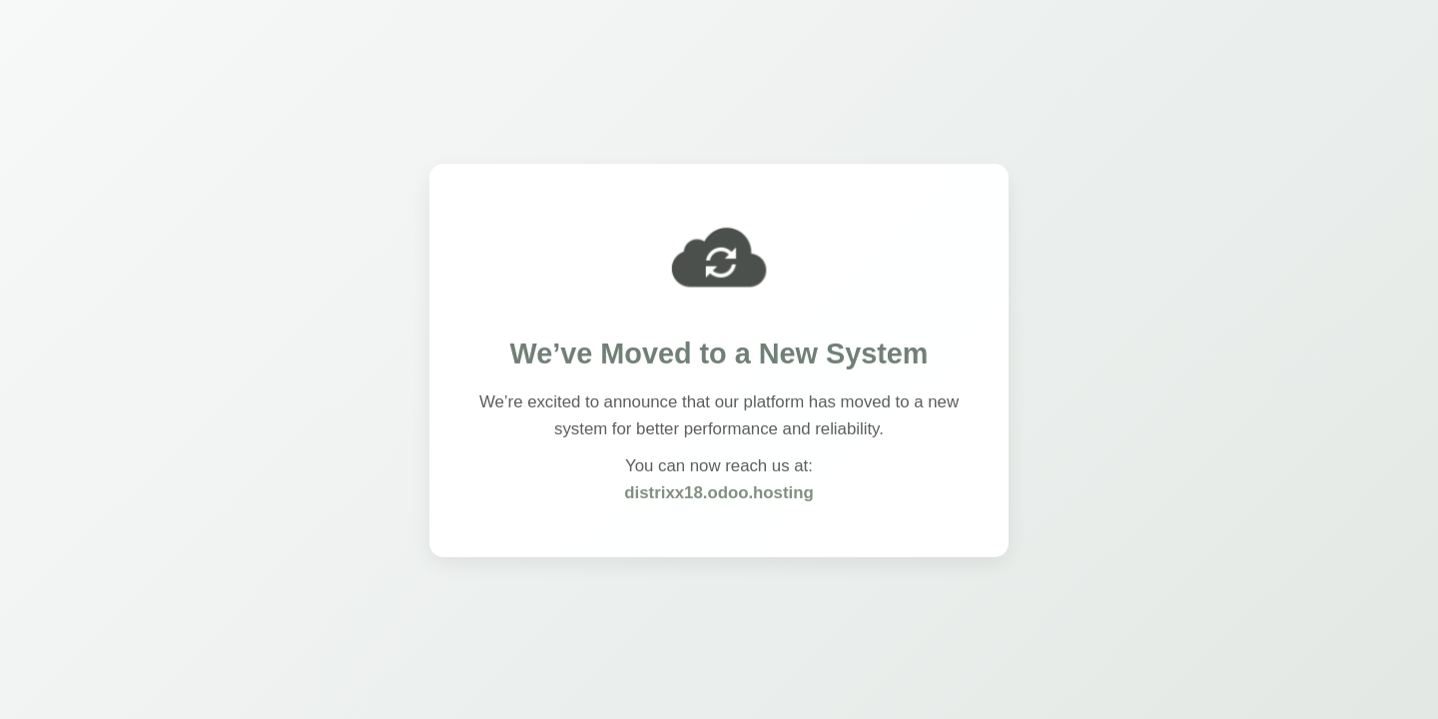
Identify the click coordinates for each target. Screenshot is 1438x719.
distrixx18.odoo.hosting (718, 493)
